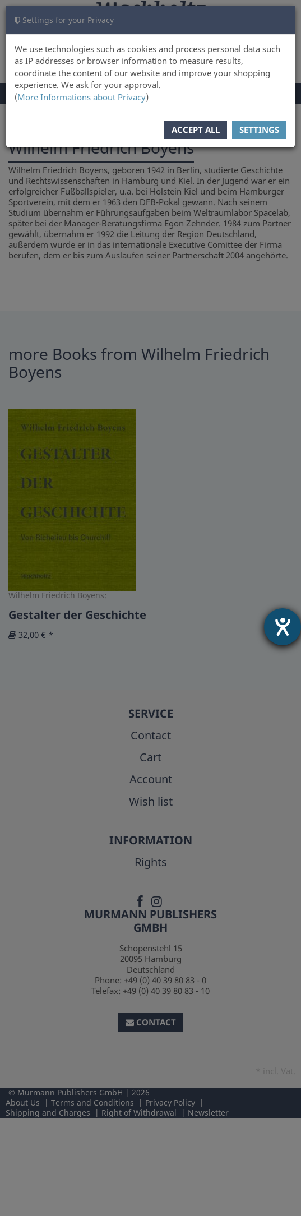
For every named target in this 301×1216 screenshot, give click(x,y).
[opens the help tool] (282, 626)
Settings (259, 129)
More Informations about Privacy (81, 97)
